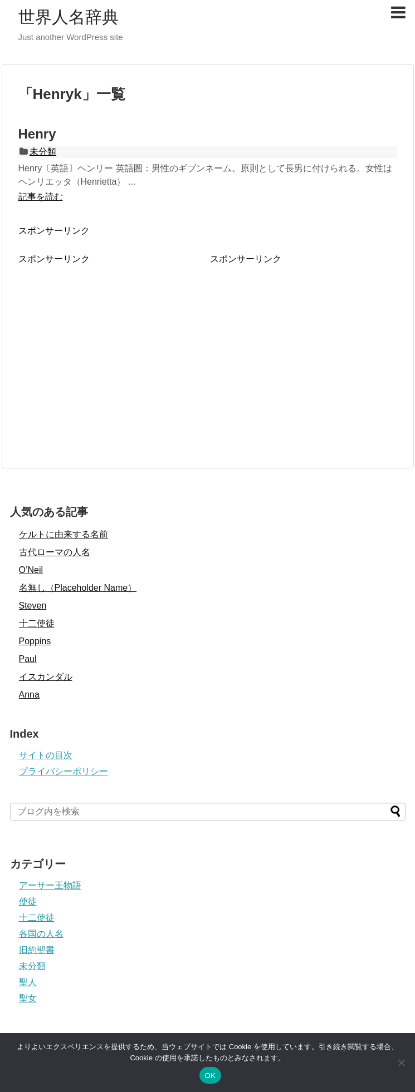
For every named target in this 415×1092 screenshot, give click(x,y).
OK (210, 1075)
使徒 (28, 901)
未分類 (43, 151)
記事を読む (40, 196)
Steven (33, 605)
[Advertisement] (112, 343)
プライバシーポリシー (63, 771)
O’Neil (31, 570)
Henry (37, 133)
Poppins (35, 641)
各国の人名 (41, 933)
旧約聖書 (37, 950)
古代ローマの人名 (54, 552)
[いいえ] (401, 1062)
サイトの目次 (45, 755)
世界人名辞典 (68, 17)
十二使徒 (37, 623)
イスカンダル (45, 676)
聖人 (28, 982)
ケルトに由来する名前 (63, 534)
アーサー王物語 (50, 885)
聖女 (28, 998)
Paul (28, 659)
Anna (29, 694)
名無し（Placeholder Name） (78, 587)
